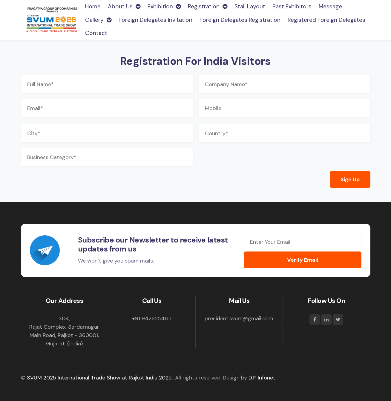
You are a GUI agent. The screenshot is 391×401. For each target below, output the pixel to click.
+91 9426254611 (151, 318)
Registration (207, 6)
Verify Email (302, 259)
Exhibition (164, 6)
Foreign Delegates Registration (240, 20)
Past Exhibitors (292, 6)
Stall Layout (249, 6)
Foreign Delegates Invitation (155, 20)
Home (93, 6)
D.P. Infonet (262, 377)
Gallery (98, 20)
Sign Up (350, 179)
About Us (124, 6)
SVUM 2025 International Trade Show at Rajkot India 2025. (100, 377)
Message (330, 6)
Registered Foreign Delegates (326, 20)
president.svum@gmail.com (239, 318)
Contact (96, 33)
